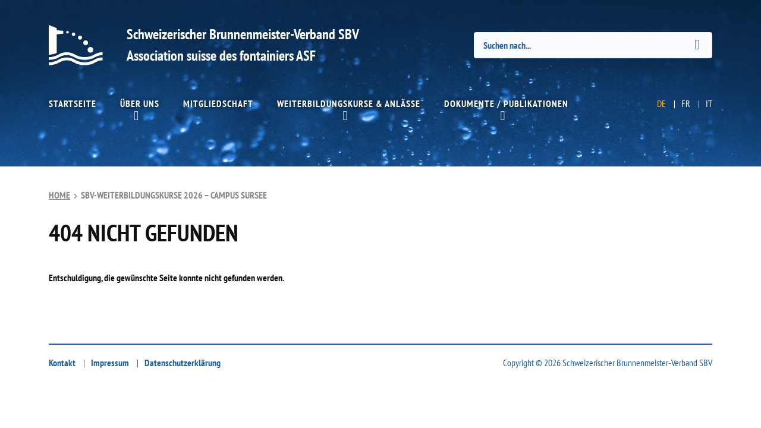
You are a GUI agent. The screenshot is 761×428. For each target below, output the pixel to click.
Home (59, 195)
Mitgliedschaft (218, 103)
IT (709, 103)
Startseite (72, 103)
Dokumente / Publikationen (506, 103)
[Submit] (697, 44)
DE (661, 103)
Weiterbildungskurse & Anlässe (348, 103)
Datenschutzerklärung (182, 363)
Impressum (110, 363)
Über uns (139, 103)
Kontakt (62, 363)
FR (685, 103)
